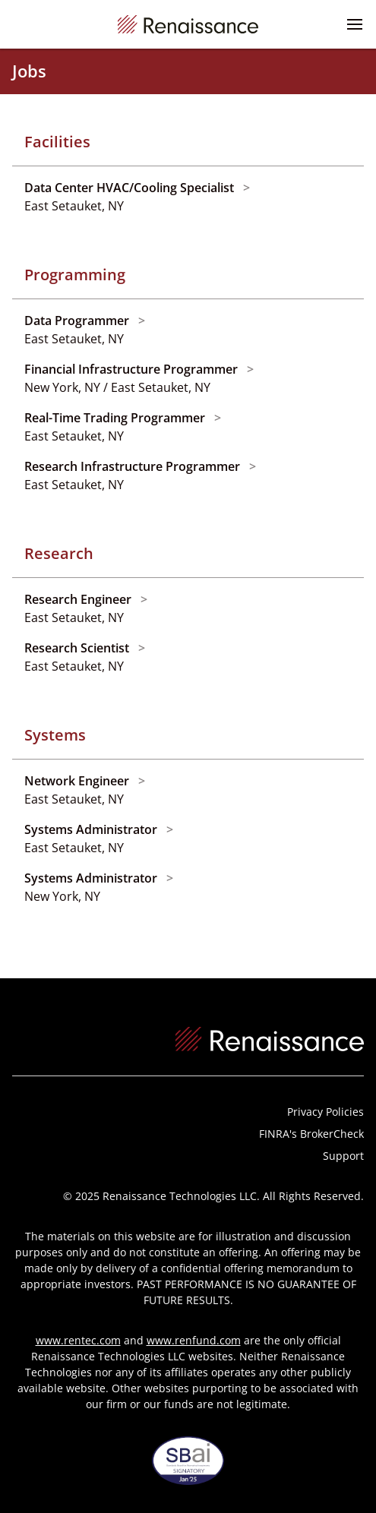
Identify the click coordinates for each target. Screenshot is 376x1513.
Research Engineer (79, 599)
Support (343, 1155)
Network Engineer (78, 780)
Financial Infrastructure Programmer (132, 369)
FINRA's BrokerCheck (311, 1133)
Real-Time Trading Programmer (116, 417)
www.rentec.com (78, 1340)
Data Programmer (78, 320)
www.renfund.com (194, 1340)
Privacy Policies (325, 1111)
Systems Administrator (92, 829)
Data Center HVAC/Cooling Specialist (130, 187)
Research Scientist (78, 648)
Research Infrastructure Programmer (133, 466)
